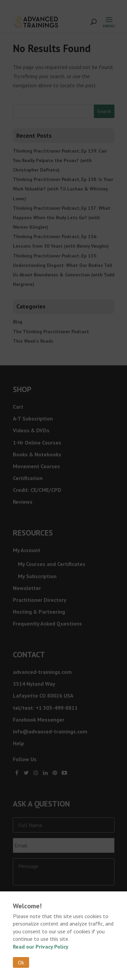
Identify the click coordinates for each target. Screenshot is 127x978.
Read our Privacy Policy (40, 946)
